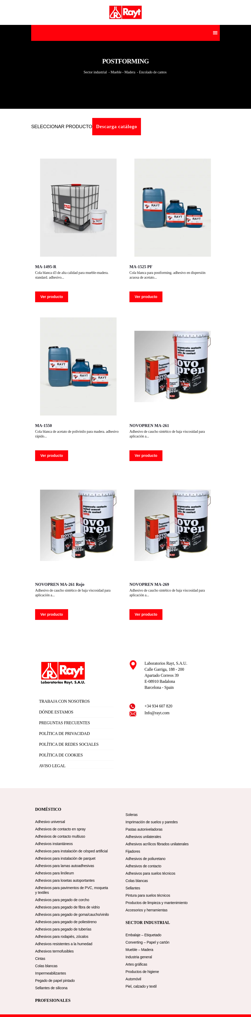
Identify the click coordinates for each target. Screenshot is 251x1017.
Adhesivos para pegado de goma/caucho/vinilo (72, 914)
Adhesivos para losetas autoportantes (65, 880)
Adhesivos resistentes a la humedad (63, 944)
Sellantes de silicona (51, 988)
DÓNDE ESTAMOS (56, 712)
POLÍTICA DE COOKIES (61, 755)
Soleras (132, 815)
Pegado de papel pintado (55, 980)
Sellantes (133, 888)
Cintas (40, 958)
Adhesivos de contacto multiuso (60, 836)
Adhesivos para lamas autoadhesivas (64, 866)
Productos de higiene (142, 972)
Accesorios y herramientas (146, 910)
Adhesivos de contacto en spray (60, 829)
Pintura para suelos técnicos (148, 895)
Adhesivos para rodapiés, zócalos (61, 936)
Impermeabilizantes (50, 973)
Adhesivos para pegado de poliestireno (66, 922)
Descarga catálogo (116, 126)
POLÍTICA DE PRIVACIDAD (64, 733)
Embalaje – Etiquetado (143, 935)
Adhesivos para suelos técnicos (150, 873)
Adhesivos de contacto (143, 866)
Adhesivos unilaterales (143, 837)
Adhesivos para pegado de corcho (62, 900)
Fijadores (133, 851)
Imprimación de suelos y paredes (152, 822)
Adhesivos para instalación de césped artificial (71, 851)
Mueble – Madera (139, 950)
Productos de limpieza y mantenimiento (157, 903)
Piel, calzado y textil (141, 986)
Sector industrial (96, 72)
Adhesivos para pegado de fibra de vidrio (67, 907)
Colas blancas (46, 966)
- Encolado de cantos (151, 72)
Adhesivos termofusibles (54, 951)
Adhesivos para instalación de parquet (65, 858)
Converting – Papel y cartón (147, 942)
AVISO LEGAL (52, 766)
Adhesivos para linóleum (54, 873)
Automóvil (133, 979)
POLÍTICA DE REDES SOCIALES (69, 744)
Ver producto (51, 297)
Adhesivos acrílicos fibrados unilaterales (157, 844)
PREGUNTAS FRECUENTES (64, 723)
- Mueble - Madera (122, 72)
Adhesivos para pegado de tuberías (63, 929)
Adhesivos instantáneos (54, 844)
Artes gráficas (136, 964)
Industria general (139, 957)
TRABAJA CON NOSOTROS (64, 701)
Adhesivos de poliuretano (145, 859)
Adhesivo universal (50, 822)
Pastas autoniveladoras (144, 829)
